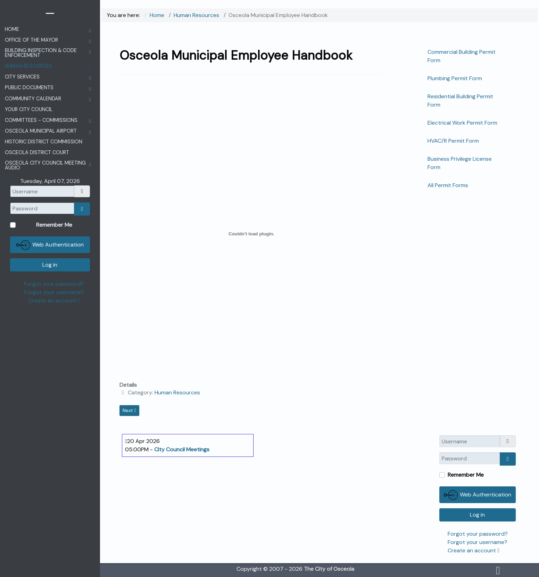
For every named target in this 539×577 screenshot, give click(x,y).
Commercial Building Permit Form (462, 56)
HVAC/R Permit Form (453, 140)
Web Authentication (477, 495)
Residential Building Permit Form (460, 100)
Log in (477, 514)
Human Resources (177, 392)
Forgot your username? (477, 542)
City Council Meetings (181, 449)
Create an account (473, 550)
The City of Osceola (329, 568)
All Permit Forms (448, 185)
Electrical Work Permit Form (462, 122)
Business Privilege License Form (460, 163)
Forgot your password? (478, 533)
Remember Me (466, 474)
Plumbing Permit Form (455, 78)
